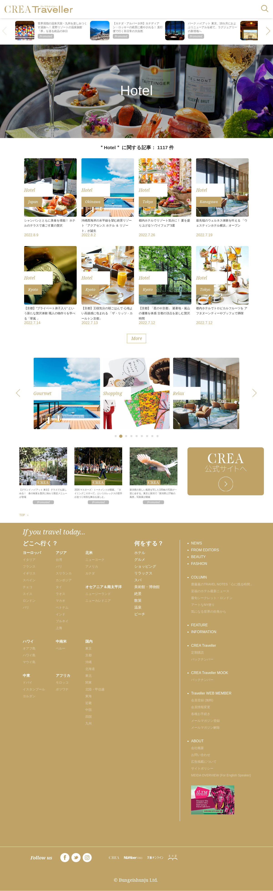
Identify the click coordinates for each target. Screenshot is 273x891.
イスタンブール (34, 689)
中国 (88, 710)
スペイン (29, 580)
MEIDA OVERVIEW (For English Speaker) (221, 775)
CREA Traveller (203, 645)
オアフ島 (29, 648)
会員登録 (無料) (202, 700)
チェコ (27, 587)
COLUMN (199, 577)
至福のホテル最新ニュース (210, 591)
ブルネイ (62, 621)
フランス (29, 566)
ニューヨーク (94, 559)
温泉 (138, 607)
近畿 (88, 703)
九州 (88, 723)
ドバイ (27, 682)
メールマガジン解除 (205, 727)
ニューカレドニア (98, 600)
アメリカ (91, 566)
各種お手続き (200, 714)
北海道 (90, 669)
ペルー (60, 648)
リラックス (143, 573)
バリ (59, 566)
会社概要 (197, 748)
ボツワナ (62, 689)
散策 (138, 600)
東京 (88, 648)
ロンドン (29, 600)
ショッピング (145, 566)
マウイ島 (29, 662)
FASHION (199, 564)
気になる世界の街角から (208, 611)
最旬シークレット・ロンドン (212, 598)
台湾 (59, 559)
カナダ (90, 573)
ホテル (139, 553)
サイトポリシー (202, 768)
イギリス (29, 573)
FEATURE (199, 625)
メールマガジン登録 (205, 720)
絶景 (138, 594)
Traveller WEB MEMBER (211, 693)
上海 (59, 628)
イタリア (29, 559)
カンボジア (64, 580)
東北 (88, 675)
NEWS (196, 543)
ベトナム (62, 607)
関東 (88, 682)
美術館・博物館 (147, 587)
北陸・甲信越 (94, 689)
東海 (88, 696)
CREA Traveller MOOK (209, 673)
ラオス (60, 594)
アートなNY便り (203, 605)
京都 (88, 655)
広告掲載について (204, 761)
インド (60, 614)
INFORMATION (203, 632)
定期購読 (197, 652)
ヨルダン (29, 696)
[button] (268, 31)
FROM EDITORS (205, 550)
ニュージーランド (98, 594)
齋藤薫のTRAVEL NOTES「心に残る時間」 (222, 584)
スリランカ (64, 573)
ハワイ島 (29, 655)
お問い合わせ (200, 755)
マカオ (60, 600)
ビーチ (139, 614)
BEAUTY (198, 557)
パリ (26, 607)
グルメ (139, 559)
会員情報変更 (200, 707)
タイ (59, 587)
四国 (88, 716)
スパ (138, 580)
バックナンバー (202, 659)
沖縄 (88, 662)
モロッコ (62, 682)
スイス (27, 594)
